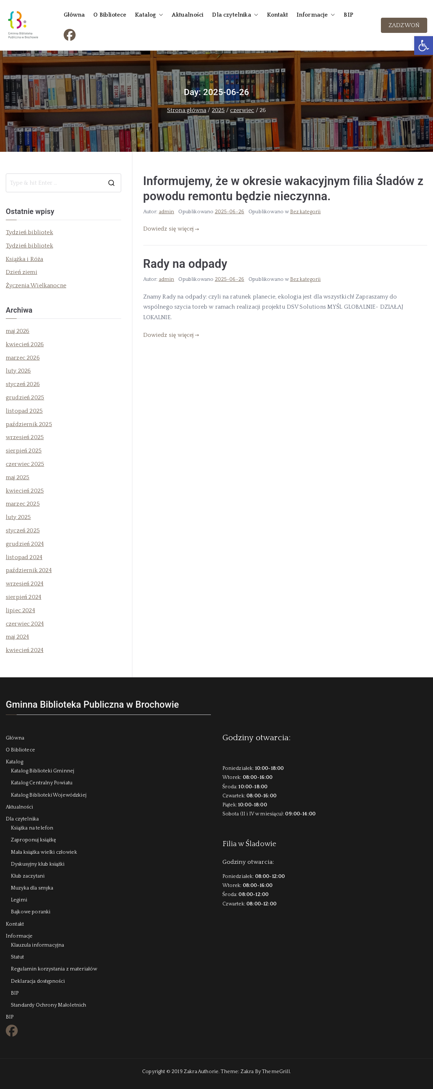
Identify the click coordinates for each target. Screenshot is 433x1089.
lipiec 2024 (20, 610)
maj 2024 (17, 637)
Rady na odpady (185, 264)
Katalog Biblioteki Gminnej (42, 771)
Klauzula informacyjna (37, 945)
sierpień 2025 (24, 450)
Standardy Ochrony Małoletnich (48, 1005)
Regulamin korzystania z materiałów (54, 969)
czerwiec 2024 (25, 624)
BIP (348, 15)
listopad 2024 (24, 557)
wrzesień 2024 (24, 583)
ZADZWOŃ (404, 25)
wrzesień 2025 (25, 437)
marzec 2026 (23, 358)
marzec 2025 (23, 504)
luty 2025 (18, 517)
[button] (423, 45)
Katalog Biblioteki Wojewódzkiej (48, 795)
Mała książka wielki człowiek (44, 852)
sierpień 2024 (23, 597)
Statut (17, 957)
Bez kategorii (305, 212)
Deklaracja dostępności (38, 981)
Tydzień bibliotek (29, 232)
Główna (74, 15)
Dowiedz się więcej (171, 229)
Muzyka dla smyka (32, 888)
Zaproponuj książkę (33, 840)
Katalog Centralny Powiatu (41, 783)
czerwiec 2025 (25, 464)
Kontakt (277, 15)
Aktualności (187, 15)
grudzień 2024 (25, 544)
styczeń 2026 (23, 384)
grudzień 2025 (25, 397)
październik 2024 (29, 570)
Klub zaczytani (27, 876)
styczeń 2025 (23, 530)
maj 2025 (17, 477)
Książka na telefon (32, 828)
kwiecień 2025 (25, 491)
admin (166, 212)
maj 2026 (17, 331)
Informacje (316, 15)
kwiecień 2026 (25, 344)
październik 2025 (29, 424)
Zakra (247, 1072)
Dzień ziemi (21, 272)
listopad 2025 (24, 411)
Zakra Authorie (201, 1072)
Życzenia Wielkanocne (36, 285)
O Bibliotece (109, 15)
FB (67, 34)
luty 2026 (18, 371)
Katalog (149, 15)
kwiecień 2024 (24, 650)
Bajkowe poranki (30, 912)
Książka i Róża (24, 259)
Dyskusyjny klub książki (37, 864)
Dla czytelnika (235, 15)
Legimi (19, 900)
